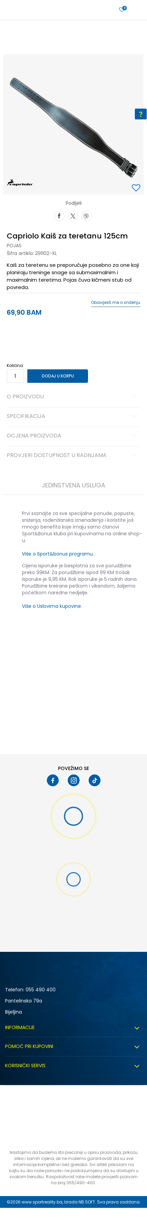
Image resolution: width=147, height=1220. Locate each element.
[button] (137, 188)
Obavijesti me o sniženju (115, 302)
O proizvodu (73, 397)
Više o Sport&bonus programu (57, 553)
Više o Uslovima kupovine (51, 606)
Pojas (14, 246)
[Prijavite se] (121, 10)
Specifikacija (73, 416)
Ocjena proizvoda (73, 436)
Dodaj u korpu (58, 376)
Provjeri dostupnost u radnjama (73, 455)
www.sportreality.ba (42, 1202)
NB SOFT (87, 1202)
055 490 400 (41, 989)
